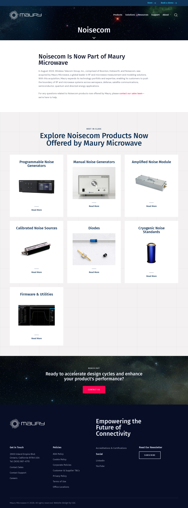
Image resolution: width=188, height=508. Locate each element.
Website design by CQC (64, 503)
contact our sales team (130, 93)
